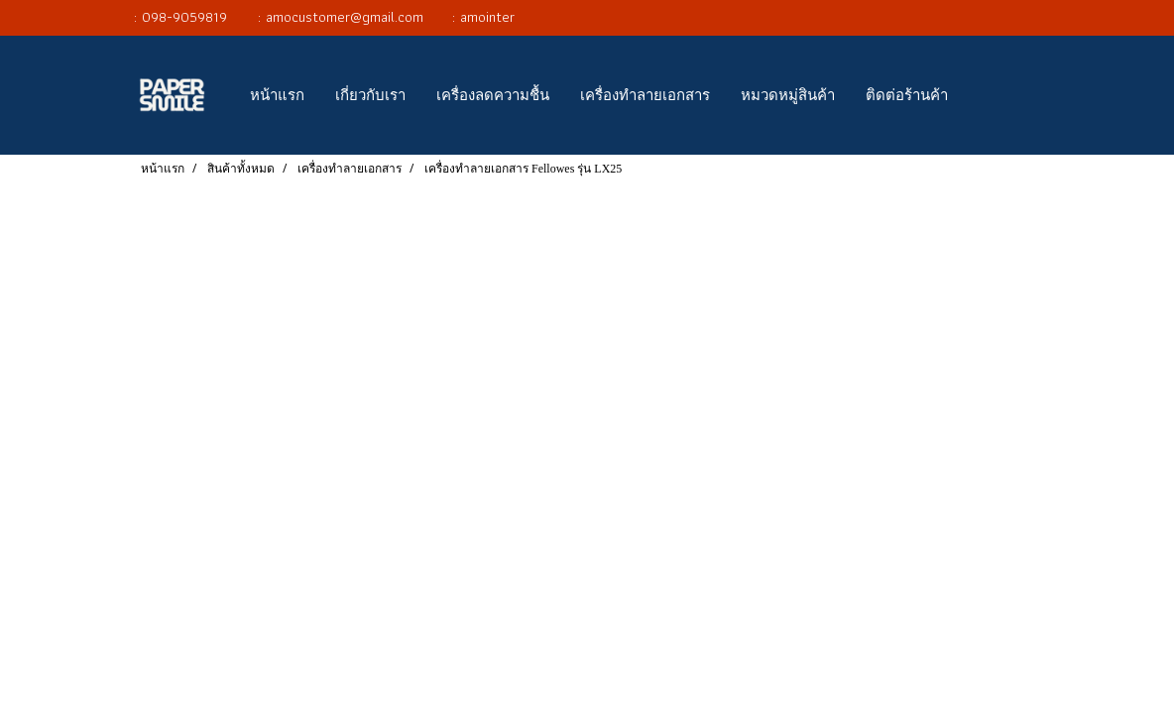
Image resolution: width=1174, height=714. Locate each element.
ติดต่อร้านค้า (907, 95)
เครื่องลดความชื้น (492, 95)
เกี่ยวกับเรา (370, 95)
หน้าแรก (277, 95)
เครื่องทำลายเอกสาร (645, 95)
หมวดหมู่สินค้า (788, 95)
